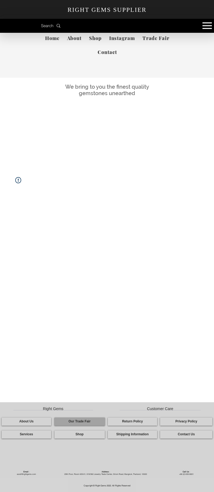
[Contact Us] (186, 434)
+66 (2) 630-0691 (186, 474)
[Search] (36, 26)
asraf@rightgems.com (26, 474)
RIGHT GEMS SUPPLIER (107, 9)
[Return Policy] (132, 422)
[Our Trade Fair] (79, 422)
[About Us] (26, 422)
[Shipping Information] (132, 434)
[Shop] (79, 434)
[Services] (26, 434)
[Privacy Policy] (186, 422)
